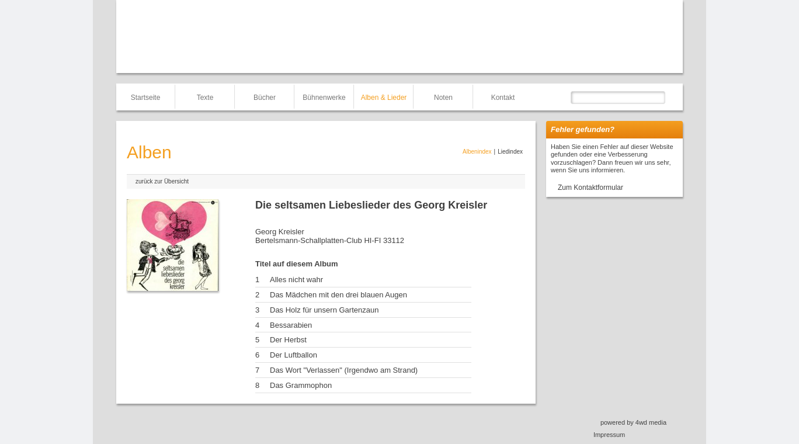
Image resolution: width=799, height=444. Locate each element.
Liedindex (510, 151)
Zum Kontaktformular (590, 187)
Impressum (609, 434)
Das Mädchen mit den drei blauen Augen (338, 294)
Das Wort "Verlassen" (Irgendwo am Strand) (344, 370)
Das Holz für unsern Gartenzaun (324, 310)
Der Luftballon (293, 355)
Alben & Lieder (384, 97)
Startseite (146, 97)
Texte (205, 97)
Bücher (264, 97)
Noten (443, 97)
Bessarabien (291, 325)
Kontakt (503, 97)
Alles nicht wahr (296, 279)
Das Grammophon (301, 385)
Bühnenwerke (324, 97)
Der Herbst (288, 339)
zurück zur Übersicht (162, 181)
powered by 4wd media (633, 422)
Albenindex (477, 151)
